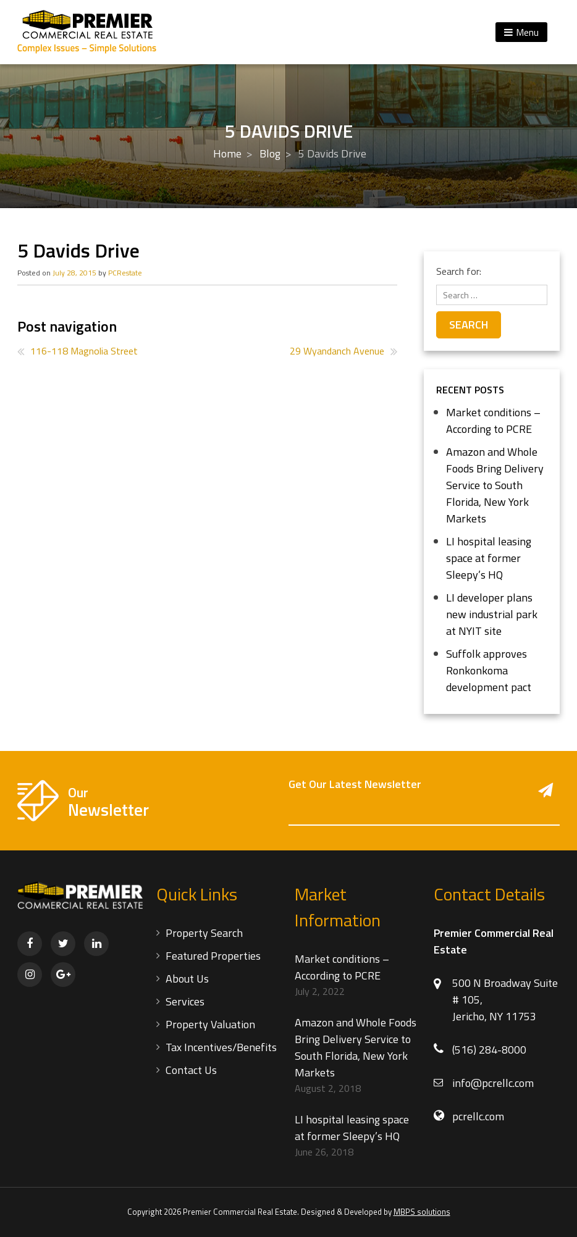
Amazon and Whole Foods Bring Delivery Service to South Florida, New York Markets (495, 485)
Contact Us (191, 1070)
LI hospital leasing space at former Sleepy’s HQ (488, 558)
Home (227, 153)
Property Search (204, 933)
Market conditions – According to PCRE (493, 420)
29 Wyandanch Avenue (337, 350)
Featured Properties (213, 955)
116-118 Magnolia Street (84, 350)
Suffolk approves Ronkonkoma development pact (488, 670)
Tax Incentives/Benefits (221, 1047)
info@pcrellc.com (493, 1083)
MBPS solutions (422, 1212)
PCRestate (125, 273)
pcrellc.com (478, 1116)
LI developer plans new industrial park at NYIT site (491, 614)
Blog (269, 153)
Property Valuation (210, 1024)
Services (185, 1001)
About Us (187, 978)
